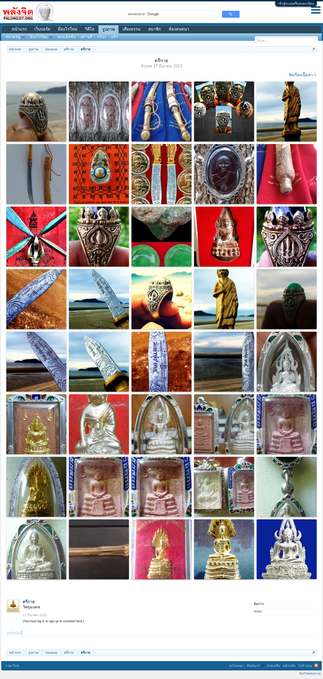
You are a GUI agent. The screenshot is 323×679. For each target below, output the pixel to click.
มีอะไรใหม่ (67, 29)
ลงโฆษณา (236, 666)
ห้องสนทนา (179, 29)
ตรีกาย (29, 602)
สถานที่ (86, 37)
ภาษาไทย (12, 666)
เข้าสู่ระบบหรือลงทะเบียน (296, 4)
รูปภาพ (108, 29)
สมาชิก (154, 29)
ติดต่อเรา (255, 666)
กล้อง (101, 37)
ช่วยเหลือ (273, 666)
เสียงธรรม (132, 29)
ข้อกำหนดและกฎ (309, 673)
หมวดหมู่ (15, 37)
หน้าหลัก (289, 666)
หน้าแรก (19, 29)
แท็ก (114, 37)
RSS (316, 665)
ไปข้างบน (305, 666)
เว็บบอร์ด (42, 29)
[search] (171, 14)
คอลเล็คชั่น (67, 37)
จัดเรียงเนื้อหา (303, 75)
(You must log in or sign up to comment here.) (53, 621)
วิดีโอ (89, 29)
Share (258, 611)
